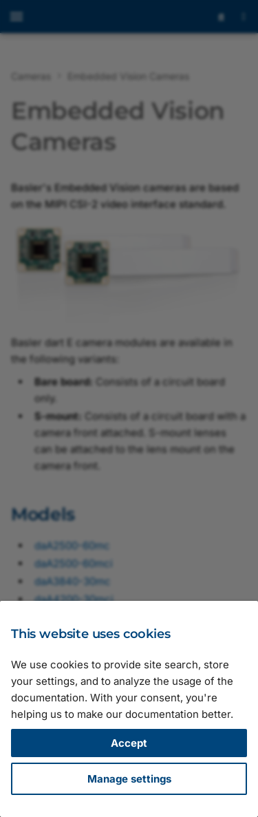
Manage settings (129, 778)
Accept (129, 743)
